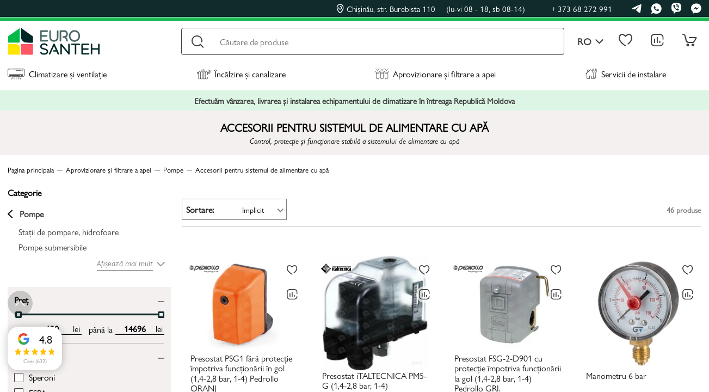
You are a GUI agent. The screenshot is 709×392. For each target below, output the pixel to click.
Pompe (26, 214)
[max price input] (134, 329)
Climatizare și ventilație (57, 74)
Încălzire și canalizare (241, 74)
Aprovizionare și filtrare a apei (435, 74)
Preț (21, 299)
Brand (24, 356)
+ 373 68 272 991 (581, 8)
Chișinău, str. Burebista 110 (430, 9)
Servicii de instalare (625, 74)
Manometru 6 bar (616, 376)
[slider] (161, 314)
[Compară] (292, 294)
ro (590, 41)
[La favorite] (292, 270)
